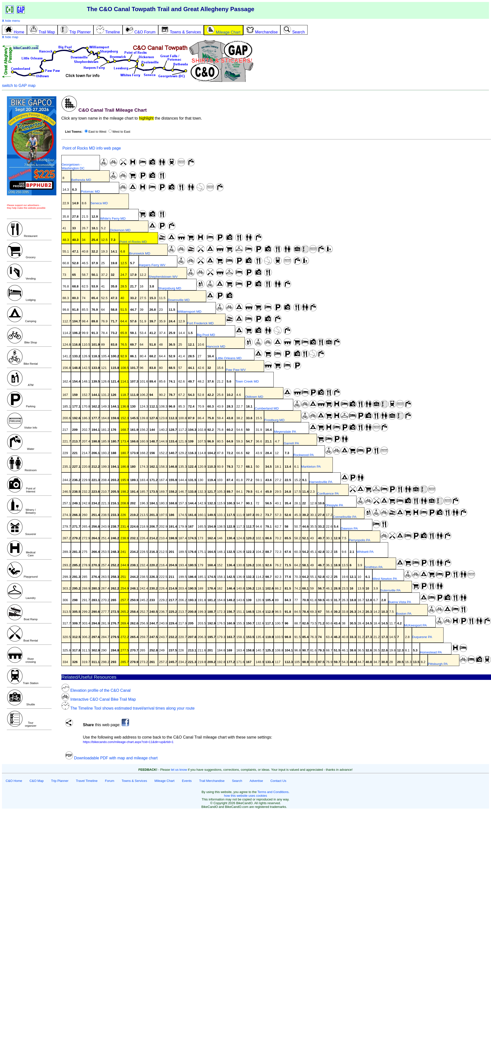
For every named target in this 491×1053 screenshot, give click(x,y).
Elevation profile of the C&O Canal (96, 690)
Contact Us (278, 781)
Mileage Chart (165, 781)
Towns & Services (134, 781)
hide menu (11, 21)
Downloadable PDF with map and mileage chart (111, 758)
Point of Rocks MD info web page (91, 148)
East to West (97, 131)
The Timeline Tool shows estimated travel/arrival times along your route (128, 708)
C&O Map (36, 781)
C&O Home (14, 781)
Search (237, 781)
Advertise (256, 781)
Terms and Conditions (273, 792)
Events (187, 781)
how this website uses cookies (245, 795)
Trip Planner (59, 781)
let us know (179, 769)
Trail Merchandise (211, 781)
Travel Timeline (87, 781)
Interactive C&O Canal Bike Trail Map (98, 699)
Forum (109, 781)
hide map (10, 37)
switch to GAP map (19, 85)
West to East (121, 131)
